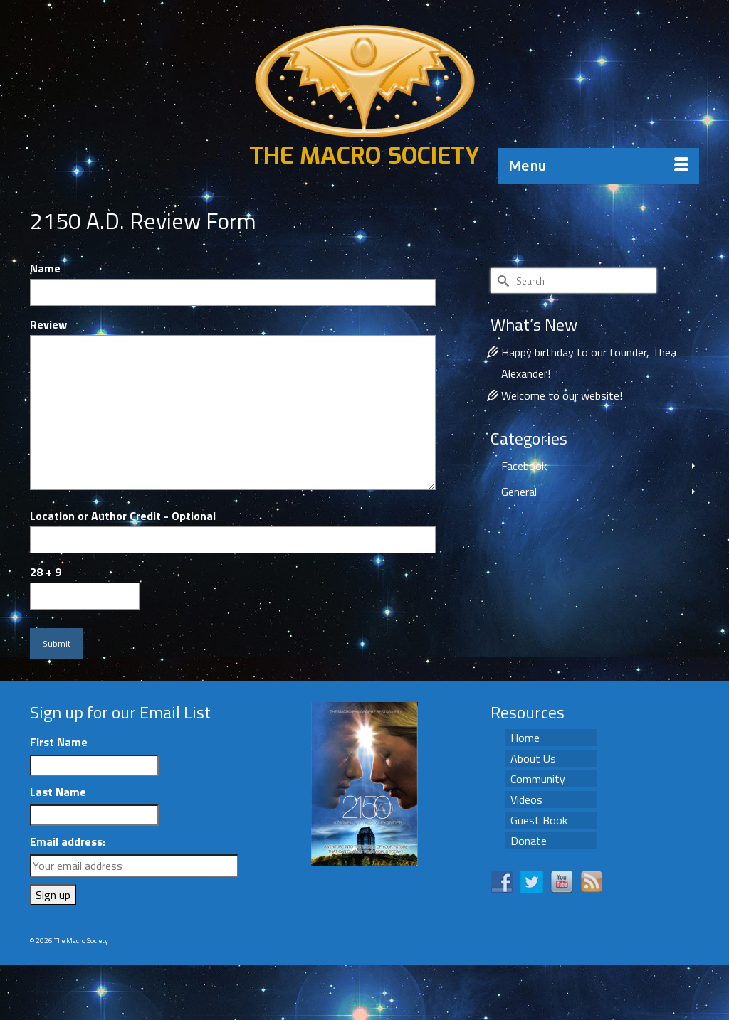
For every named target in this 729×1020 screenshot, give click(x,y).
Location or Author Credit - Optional (123, 516)
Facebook (524, 465)
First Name (59, 741)
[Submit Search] (501, 280)
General (519, 491)
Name (45, 268)
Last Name (58, 791)
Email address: (67, 841)
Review (48, 324)
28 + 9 (45, 572)
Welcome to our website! (561, 395)
